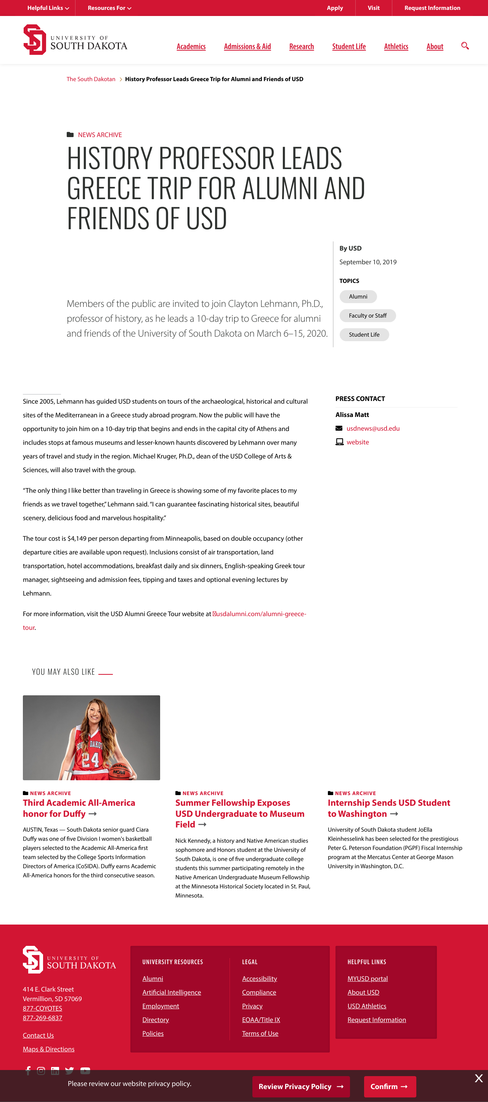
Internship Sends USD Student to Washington (389, 808)
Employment (161, 1005)
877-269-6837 (42, 1017)
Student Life (349, 46)
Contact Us (38, 1035)
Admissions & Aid (247, 46)
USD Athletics (367, 1005)
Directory (156, 1019)
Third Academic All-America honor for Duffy (79, 808)
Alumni (153, 978)
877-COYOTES (42, 1008)
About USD (363, 992)
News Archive (100, 134)
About (435, 46)
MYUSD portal (368, 978)
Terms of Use (260, 1033)
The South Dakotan (91, 79)
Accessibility (259, 978)
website (358, 442)
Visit (374, 8)
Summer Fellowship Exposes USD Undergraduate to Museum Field (240, 813)
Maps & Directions (49, 1049)
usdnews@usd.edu (373, 428)
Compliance (259, 992)
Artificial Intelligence (172, 992)
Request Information (433, 8)
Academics (191, 46)
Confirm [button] (384, 1086)
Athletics (396, 46)
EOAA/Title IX (261, 1019)
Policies (153, 1033)
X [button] (478, 1078)
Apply (335, 8)
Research (301, 46)
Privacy (252, 1005)
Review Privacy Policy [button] (295, 1086)
